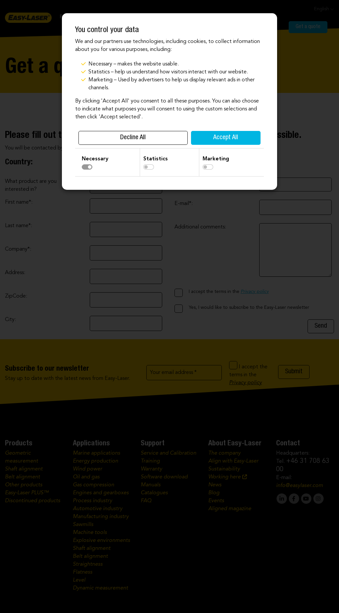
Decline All (133, 138)
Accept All (225, 138)
